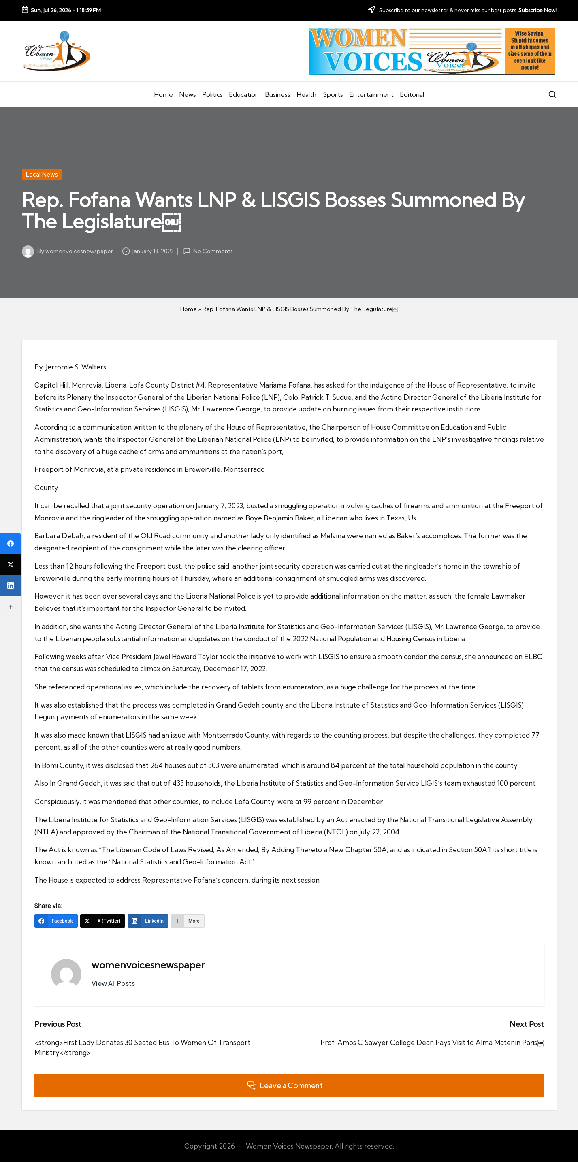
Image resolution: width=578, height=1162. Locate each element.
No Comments (208, 251)
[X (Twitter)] (103, 921)
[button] (113, 983)
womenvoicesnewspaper (148, 965)
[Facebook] (56, 921)
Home (188, 309)
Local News (42, 174)
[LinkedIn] (148, 921)
